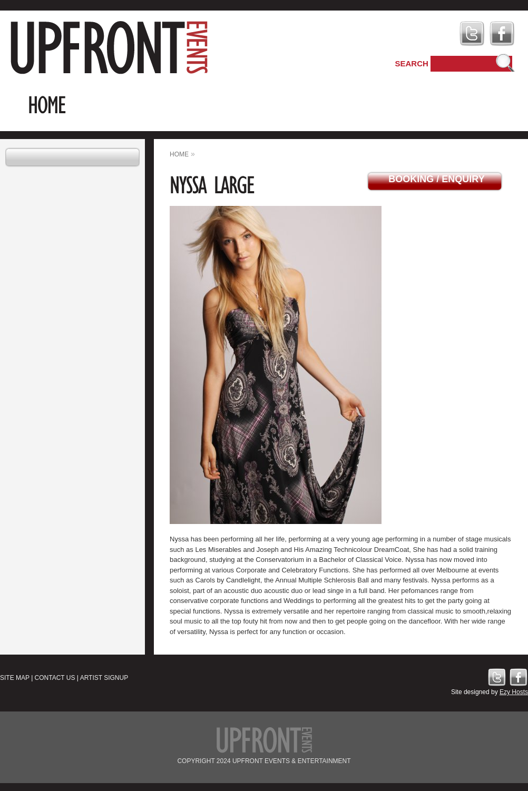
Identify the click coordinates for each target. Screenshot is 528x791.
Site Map (15, 677)
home (179, 154)
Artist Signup (104, 677)
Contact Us (55, 677)
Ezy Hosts (514, 692)
